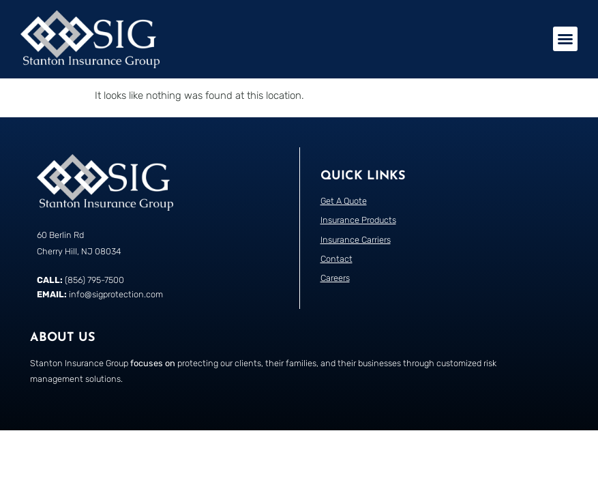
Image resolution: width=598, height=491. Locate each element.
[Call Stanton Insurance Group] (165, 314)
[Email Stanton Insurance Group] (165, 328)
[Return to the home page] (90, 39)
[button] (565, 39)
